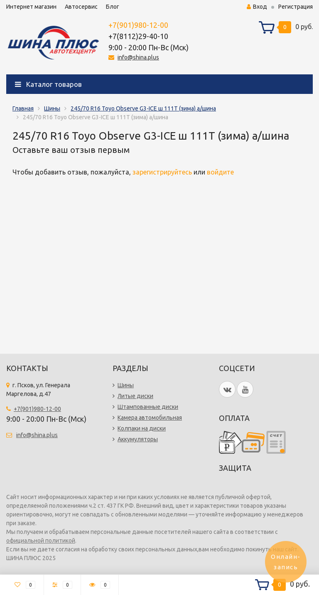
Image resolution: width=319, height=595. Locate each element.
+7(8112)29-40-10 (138, 36)
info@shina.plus (138, 57)
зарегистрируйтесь (162, 172)
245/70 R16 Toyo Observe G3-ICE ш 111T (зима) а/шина (143, 108)
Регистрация (295, 6)
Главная (23, 108)
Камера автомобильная (150, 417)
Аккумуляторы (138, 439)
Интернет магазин (31, 6)
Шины (52, 108)
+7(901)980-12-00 (138, 25)
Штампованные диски (148, 406)
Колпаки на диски (142, 428)
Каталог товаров (48, 84)
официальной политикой (40, 540)
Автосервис (81, 6)
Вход (257, 6)
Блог (112, 6)
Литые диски (135, 396)
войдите (220, 172)
